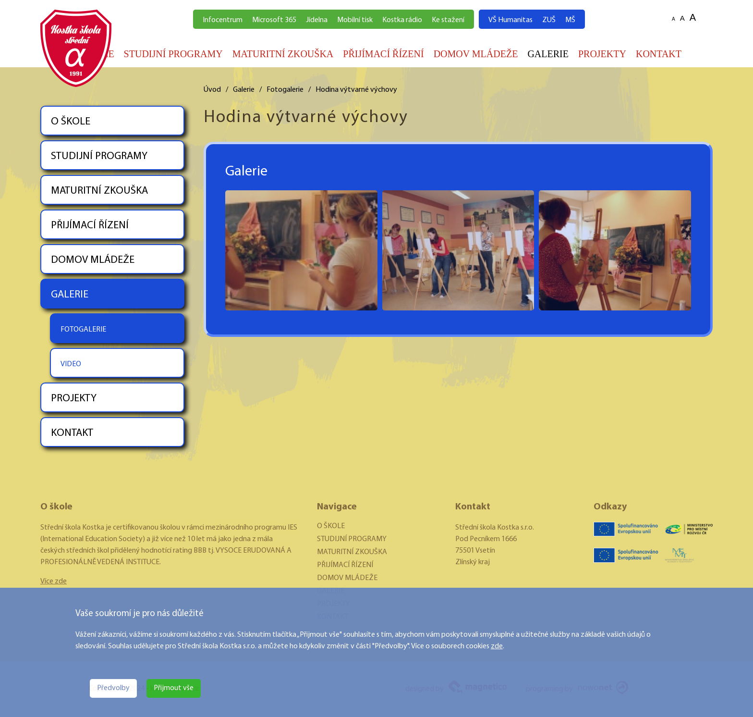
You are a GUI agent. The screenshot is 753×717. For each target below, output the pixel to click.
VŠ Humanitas (510, 20)
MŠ (570, 20)
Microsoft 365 (274, 20)
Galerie (244, 90)
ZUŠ (549, 20)
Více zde (53, 581)
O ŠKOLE (70, 121)
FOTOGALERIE (83, 330)
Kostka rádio (402, 20)
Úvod (212, 90)
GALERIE (548, 54)
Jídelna (317, 20)
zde (497, 646)
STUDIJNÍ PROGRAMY (173, 54)
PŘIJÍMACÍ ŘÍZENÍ (383, 54)
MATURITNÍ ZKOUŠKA (283, 54)
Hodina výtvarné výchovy (356, 90)
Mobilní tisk (355, 20)
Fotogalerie (285, 90)
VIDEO (71, 364)
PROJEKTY (602, 54)
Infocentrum (223, 20)
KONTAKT (658, 54)
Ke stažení (448, 20)
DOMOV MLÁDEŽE (476, 54)
